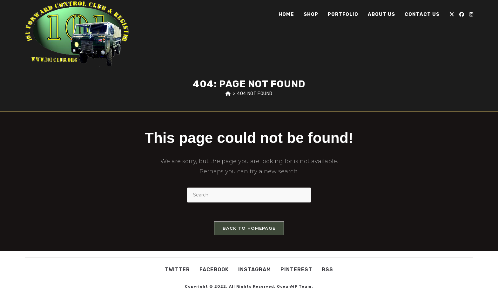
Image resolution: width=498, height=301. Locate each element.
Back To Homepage (249, 228)
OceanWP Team (294, 286)
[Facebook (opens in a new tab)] (462, 14)
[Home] (228, 93)
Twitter (177, 269)
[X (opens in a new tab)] (452, 14)
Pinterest (296, 269)
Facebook (214, 269)
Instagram (254, 269)
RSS (327, 269)
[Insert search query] (249, 195)
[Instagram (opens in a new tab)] (471, 14)
